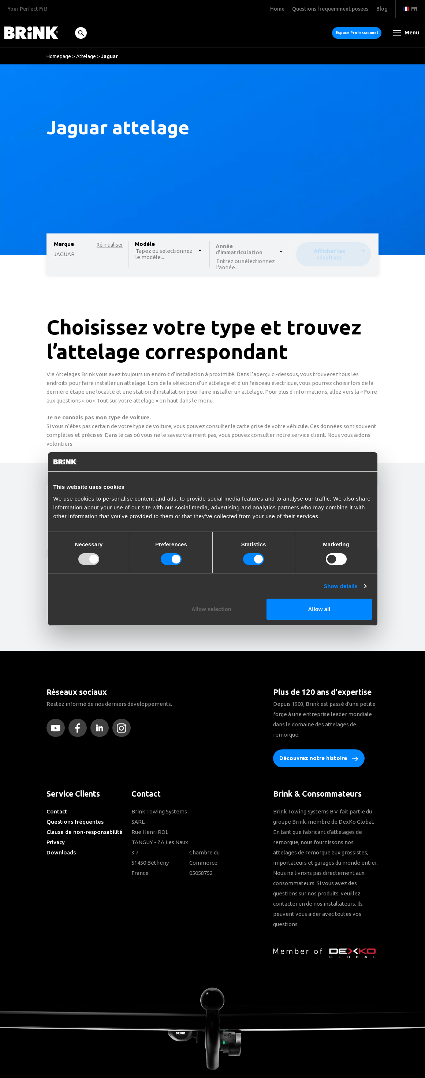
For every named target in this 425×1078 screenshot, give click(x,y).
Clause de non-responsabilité (84, 832)
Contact (56, 811)
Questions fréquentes (75, 822)
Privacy (55, 842)
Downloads (61, 852)
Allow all (319, 609)
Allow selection (211, 609)
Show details (341, 586)
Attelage (86, 56)
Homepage (58, 56)
